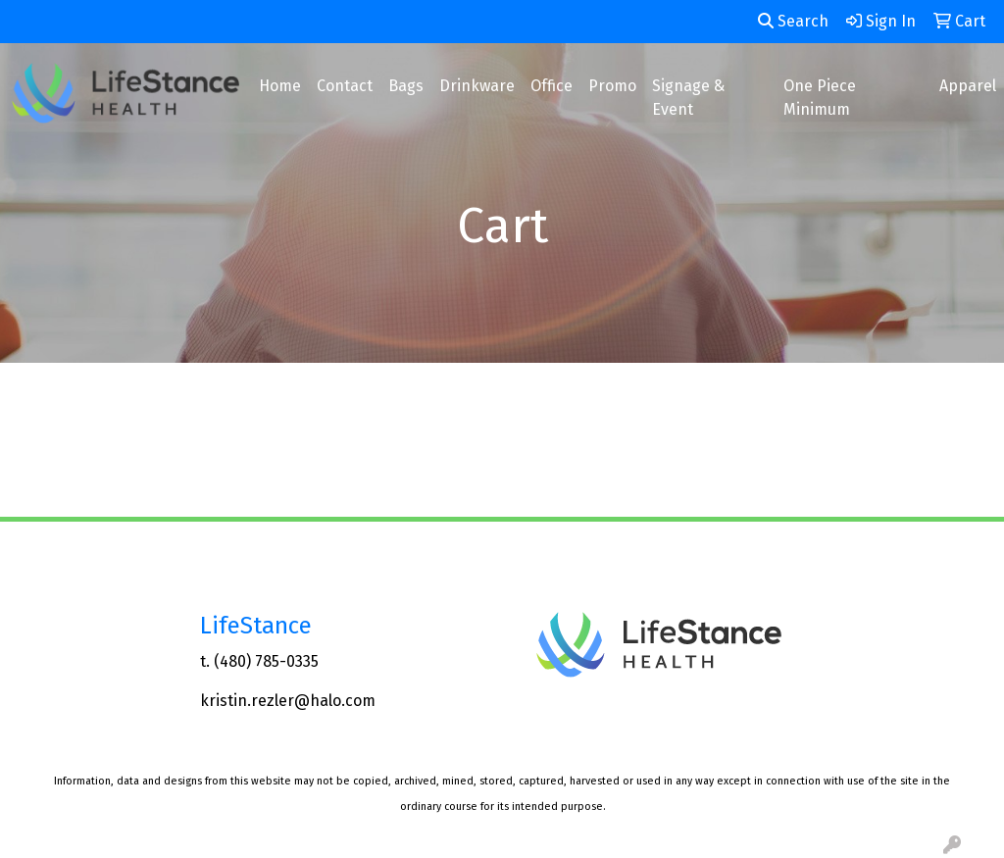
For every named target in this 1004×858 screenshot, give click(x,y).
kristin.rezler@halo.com (288, 700)
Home (280, 85)
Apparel (967, 85)
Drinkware (477, 85)
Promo (612, 85)
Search (793, 21)
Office (551, 85)
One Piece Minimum (819, 97)
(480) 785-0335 (266, 661)
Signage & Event (688, 97)
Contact (345, 85)
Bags (406, 85)
